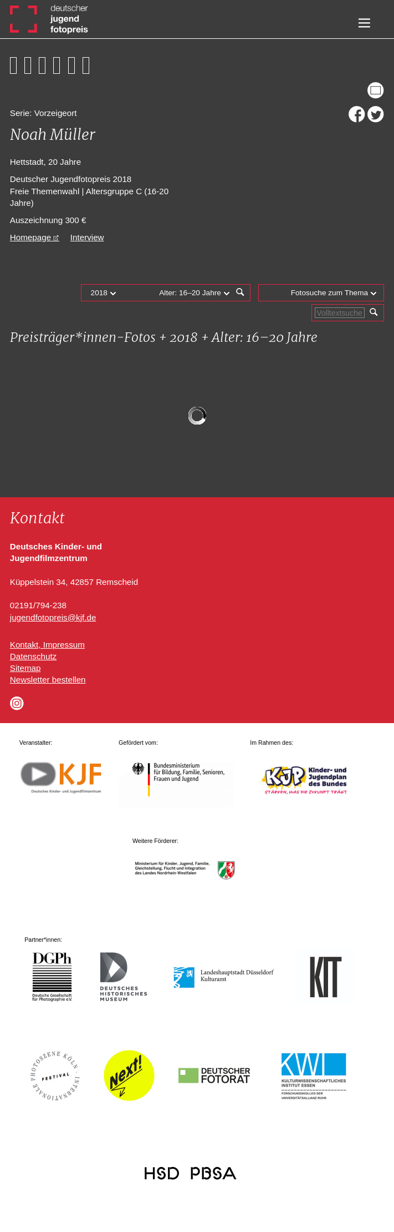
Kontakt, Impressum (47, 644)
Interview (87, 237)
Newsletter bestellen (48, 679)
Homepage (30, 237)
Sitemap (25, 668)
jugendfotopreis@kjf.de (53, 617)
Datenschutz (33, 656)
